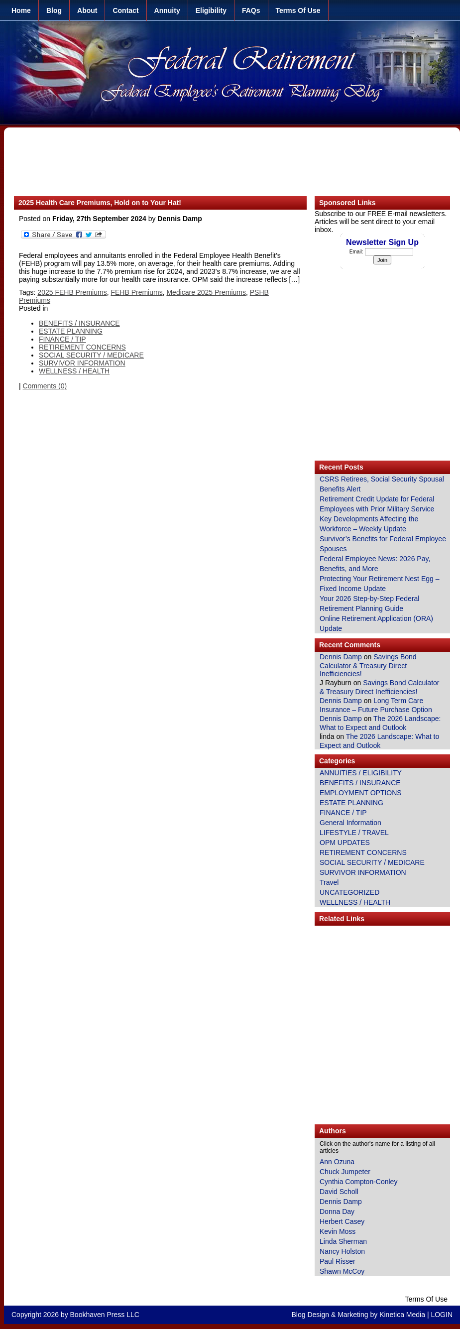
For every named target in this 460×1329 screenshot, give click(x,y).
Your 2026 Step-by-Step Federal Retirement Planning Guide (369, 603)
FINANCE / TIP (343, 813)
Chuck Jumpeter (345, 1172)
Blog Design (311, 1315)
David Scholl (339, 1192)
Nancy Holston (342, 1251)
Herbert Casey (342, 1221)
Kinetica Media (402, 1315)
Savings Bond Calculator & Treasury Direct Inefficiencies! (368, 665)
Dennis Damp (341, 657)
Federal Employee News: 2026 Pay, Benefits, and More (375, 564)
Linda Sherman (343, 1241)
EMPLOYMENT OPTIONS (361, 793)
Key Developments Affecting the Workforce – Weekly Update (369, 524)
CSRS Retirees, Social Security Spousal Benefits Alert (382, 484)
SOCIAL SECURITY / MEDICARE (372, 862)
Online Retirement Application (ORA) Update (376, 623)
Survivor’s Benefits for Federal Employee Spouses (383, 544)
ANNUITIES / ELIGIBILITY (361, 773)
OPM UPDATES (345, 842)
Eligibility (211, 10)
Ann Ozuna (337, 1162)
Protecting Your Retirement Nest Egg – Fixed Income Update (379, 584)
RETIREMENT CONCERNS (363, 852)
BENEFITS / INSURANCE (360, 783)
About (87, 10)
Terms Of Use (298, 10)
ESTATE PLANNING (351, 803)
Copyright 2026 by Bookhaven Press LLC (75, 1315)
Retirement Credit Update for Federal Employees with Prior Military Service (377, 504)
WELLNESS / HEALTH (355, 902)
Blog (54, 10)
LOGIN (442, 1315)
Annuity (167, 10)
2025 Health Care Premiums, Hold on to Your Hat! (99, 203)
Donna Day (337, 1211)
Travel (329, 882)
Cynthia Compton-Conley (358, 1182)
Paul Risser (337, 1261)
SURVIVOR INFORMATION (363, 872)
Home (21, 10)
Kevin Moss (337, 1231)
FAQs (251, 10)
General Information (350, 823)
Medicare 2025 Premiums (206, 292)
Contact (125, 10)
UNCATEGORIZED (349, 892)
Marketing (353, 1315)
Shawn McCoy (342, 1271)
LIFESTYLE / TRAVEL (354, 833)
